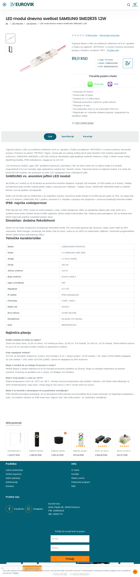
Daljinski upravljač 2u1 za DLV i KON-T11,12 (37, 451)
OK (135, 572)
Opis (50, 138)
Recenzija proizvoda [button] (109, 37)
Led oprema (31, 25)
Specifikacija (68, 138)
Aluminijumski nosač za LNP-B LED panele (15, 451)
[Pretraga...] (128, 5)
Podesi (25, 573)
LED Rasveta (17, 25)
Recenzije (87, 138)
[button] (5, 5)
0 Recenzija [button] (91, 37)
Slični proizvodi (15, 422)
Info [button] (73, 463)
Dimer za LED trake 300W (103, 451)
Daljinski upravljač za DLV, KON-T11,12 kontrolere (59, 451)
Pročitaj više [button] (113, 52)
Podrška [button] (11, 463)
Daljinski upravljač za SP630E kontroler (81, 451)
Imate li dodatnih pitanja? (86, 125)
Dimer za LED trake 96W (125, 451)
